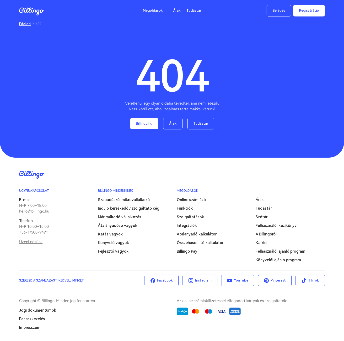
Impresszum (29, 327)
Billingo (31, 11)
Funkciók (185, 208)
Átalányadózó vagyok (117, 225)
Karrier (262, 242)
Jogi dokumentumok (37, 310)
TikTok (313, 280)
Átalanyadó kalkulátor (197, 234)
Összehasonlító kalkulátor (200, 242)
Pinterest (278, 280)
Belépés (279, 10)
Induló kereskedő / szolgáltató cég (128, 208)
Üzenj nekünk (31, 242)
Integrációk (187, 225)
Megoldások (153, 10)
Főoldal (25, 24)
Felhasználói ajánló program (280, 251)
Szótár (262, 217)
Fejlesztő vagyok (113, 251)
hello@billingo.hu (34, 211)
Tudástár (193, 10)
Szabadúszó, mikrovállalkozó (124, 199)
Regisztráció (309, 10)
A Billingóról (266, 234)
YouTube (241, 280)
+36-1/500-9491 (33, 232)
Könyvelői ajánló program (278, 260)
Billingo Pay (187, 251)
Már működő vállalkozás (119, 217)
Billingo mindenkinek (115, 190)
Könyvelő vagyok (113, 242)
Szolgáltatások (190, 217)
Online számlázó (191, 199)
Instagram (203, 280)
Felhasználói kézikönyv (276, 225)
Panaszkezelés (32, 319)
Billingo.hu (144, 123)
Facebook (165, 280)
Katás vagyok (110, 234)
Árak (177, 10)
